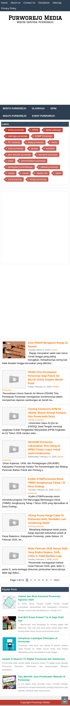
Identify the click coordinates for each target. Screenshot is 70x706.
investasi (50, 148)
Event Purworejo (43, 116)
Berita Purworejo (14, 108)
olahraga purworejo (17, 136)
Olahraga (38, 108)
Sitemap (57, 2)
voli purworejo (15, 179)
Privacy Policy (8, 8)
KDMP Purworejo (43, 136)
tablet (58, 173)
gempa (34, 148)
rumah (25, 173)
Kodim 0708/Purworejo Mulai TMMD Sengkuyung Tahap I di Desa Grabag (46, 482)
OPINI (35, 130)
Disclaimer (44, 2)
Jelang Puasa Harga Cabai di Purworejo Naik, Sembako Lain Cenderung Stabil (47, 519)
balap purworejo (36, 142)
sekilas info (42, 173)
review (11, 173)
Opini (53, 108)
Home (4, 2)
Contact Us (29, 2)
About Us (15, 2)
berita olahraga (53, 130)
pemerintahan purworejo (33, 161)
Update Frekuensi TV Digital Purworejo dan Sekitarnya (33, 659)
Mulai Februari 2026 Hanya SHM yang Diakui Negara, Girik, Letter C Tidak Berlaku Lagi (47, 552)
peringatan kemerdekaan (20, 167)
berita (54, 142)
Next (56, 580)
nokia (10, 161)
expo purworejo (15, 148)
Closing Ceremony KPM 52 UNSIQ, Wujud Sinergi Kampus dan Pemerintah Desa (47, 412)
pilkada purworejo (49, 167)
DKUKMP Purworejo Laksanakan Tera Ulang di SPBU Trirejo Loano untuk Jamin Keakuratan (44, 448)
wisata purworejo (38, 179)
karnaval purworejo (48, 154)
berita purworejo (16, 130)
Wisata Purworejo (15, 116)
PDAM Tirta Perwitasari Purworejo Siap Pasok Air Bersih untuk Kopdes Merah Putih (45, 378)
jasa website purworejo (19, 154)
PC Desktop (14, 142)
